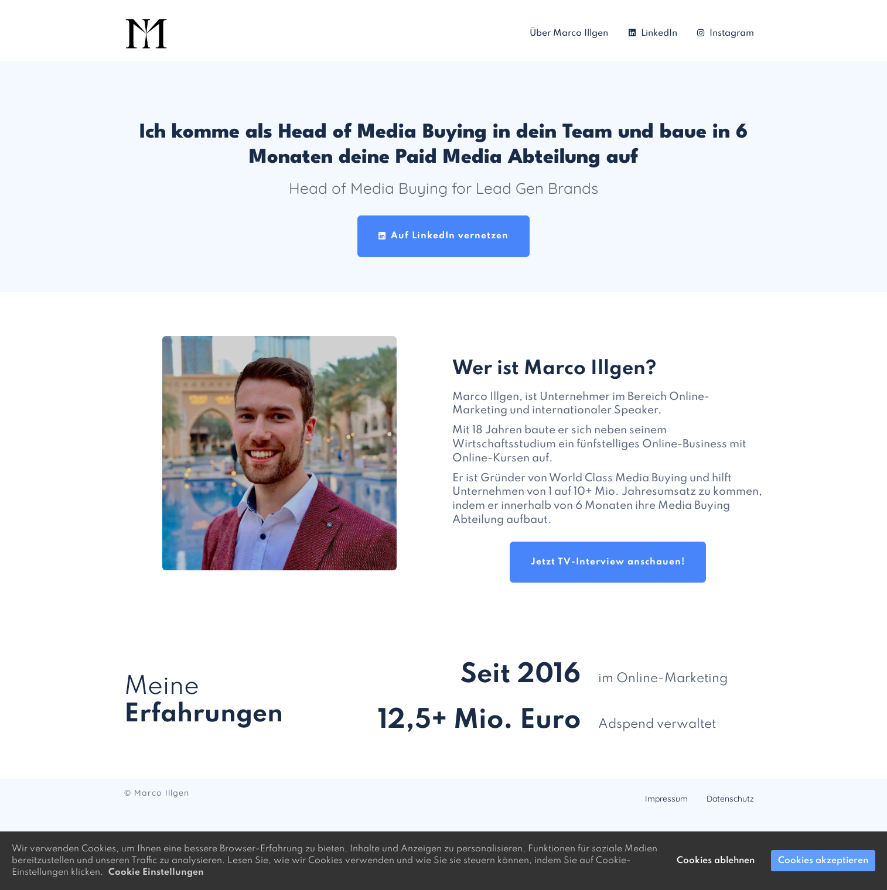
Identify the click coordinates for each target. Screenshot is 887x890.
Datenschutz (730, 798)
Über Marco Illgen (569, 33)
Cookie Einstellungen (156, 872)
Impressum (666, 798)
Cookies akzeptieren (823, 860)
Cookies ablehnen (716, 860)
